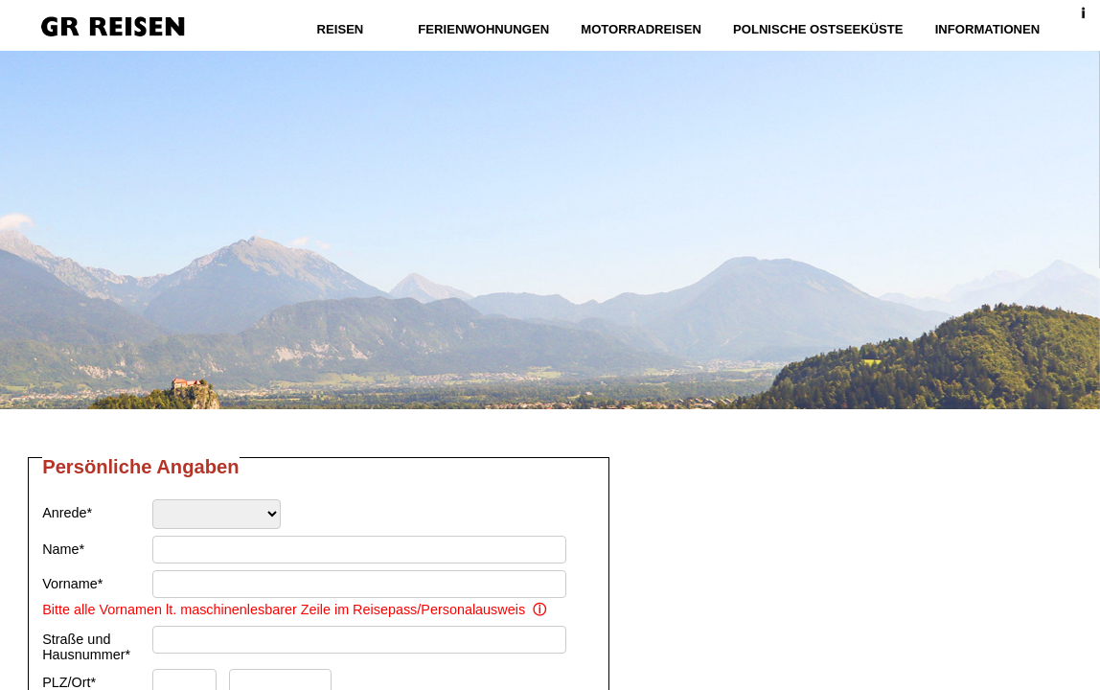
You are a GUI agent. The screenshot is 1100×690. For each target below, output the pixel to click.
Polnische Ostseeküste (817, 29)
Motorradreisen (642, 29)
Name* (63, 549)
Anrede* (67, 512)
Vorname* (72, 583)
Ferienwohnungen (485, 29)
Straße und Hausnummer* (86, 647)
